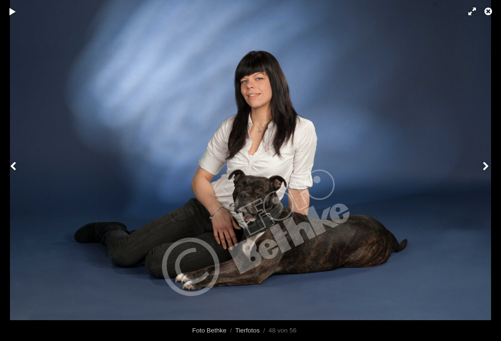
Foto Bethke (209, 330)
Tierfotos (247, 330)
